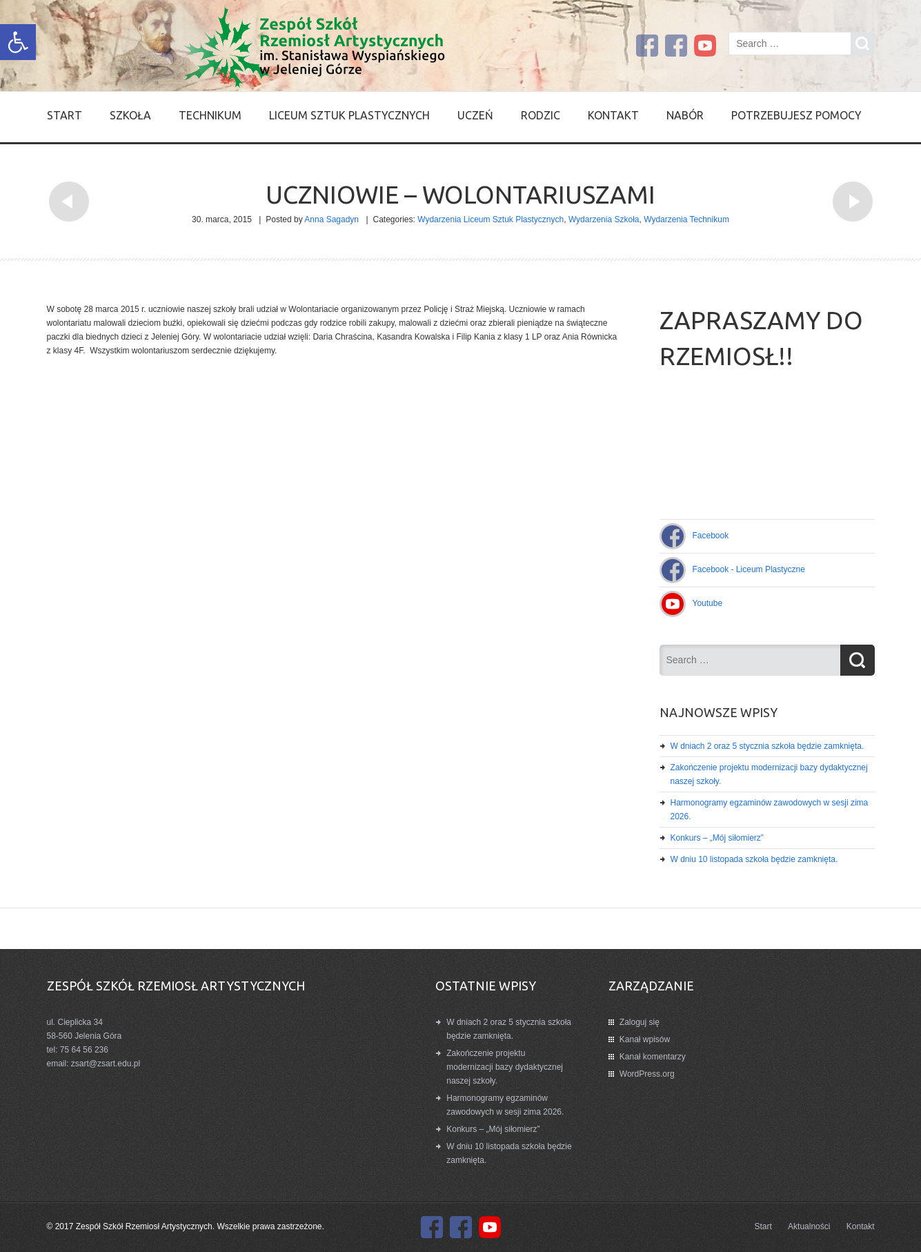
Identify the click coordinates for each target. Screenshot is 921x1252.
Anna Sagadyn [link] (331, 219)
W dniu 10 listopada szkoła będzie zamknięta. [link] (754, 859)
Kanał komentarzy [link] (653, 1057)
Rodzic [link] (540, 115)
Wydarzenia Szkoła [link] (604, 219)
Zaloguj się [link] (640, 1022)
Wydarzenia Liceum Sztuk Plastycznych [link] (490, 219)
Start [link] (64, 115)
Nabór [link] (685, 115)
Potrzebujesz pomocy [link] (796, 115)
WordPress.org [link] (647, 1074)
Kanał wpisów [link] (645, 1039)
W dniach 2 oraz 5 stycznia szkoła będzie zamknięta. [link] (767, 746)
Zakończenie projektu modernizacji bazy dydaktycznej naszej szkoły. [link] (504, 1067)
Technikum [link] (210, 115)
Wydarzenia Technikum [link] (686, 219)
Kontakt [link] (613, 115)
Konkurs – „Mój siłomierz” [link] (717, 838)
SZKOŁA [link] (130, 115)
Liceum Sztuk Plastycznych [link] (349, 115)
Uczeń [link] (475, 115)
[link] (18, 42)
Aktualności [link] (809, 1226)
